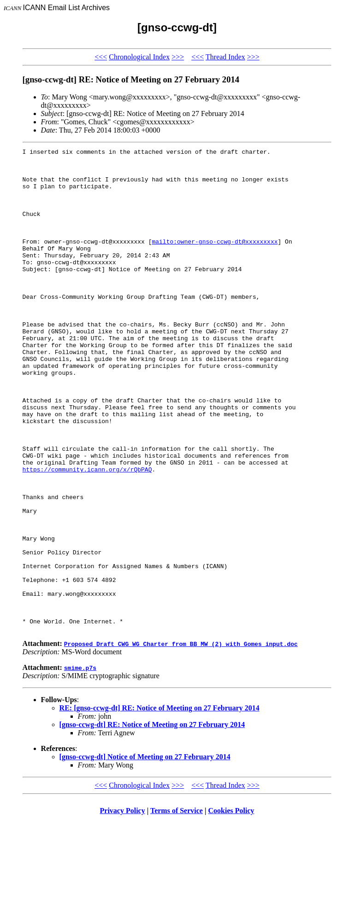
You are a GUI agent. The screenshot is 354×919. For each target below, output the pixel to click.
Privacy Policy (122, 907)
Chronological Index (139, 57)
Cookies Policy (231, 907)
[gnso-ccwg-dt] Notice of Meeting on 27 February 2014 (144, 853)
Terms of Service (176, 907)
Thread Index (225, 57)
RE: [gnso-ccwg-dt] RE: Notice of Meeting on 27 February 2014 (159, 804)
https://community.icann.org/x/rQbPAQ (87, 534)
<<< (100, 57)
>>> (177, 57)
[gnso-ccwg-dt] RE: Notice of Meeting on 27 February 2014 (152, 821)
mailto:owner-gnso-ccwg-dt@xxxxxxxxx (214, 260)
